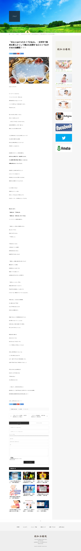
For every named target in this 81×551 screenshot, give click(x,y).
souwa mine (15, 409)
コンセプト (36, 1)
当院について (52, 1)
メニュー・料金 (44, 1)
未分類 (14, 49)
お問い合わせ (68, 1)
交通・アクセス (60, 1)
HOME (30, 1)
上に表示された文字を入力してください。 (16, 458)
